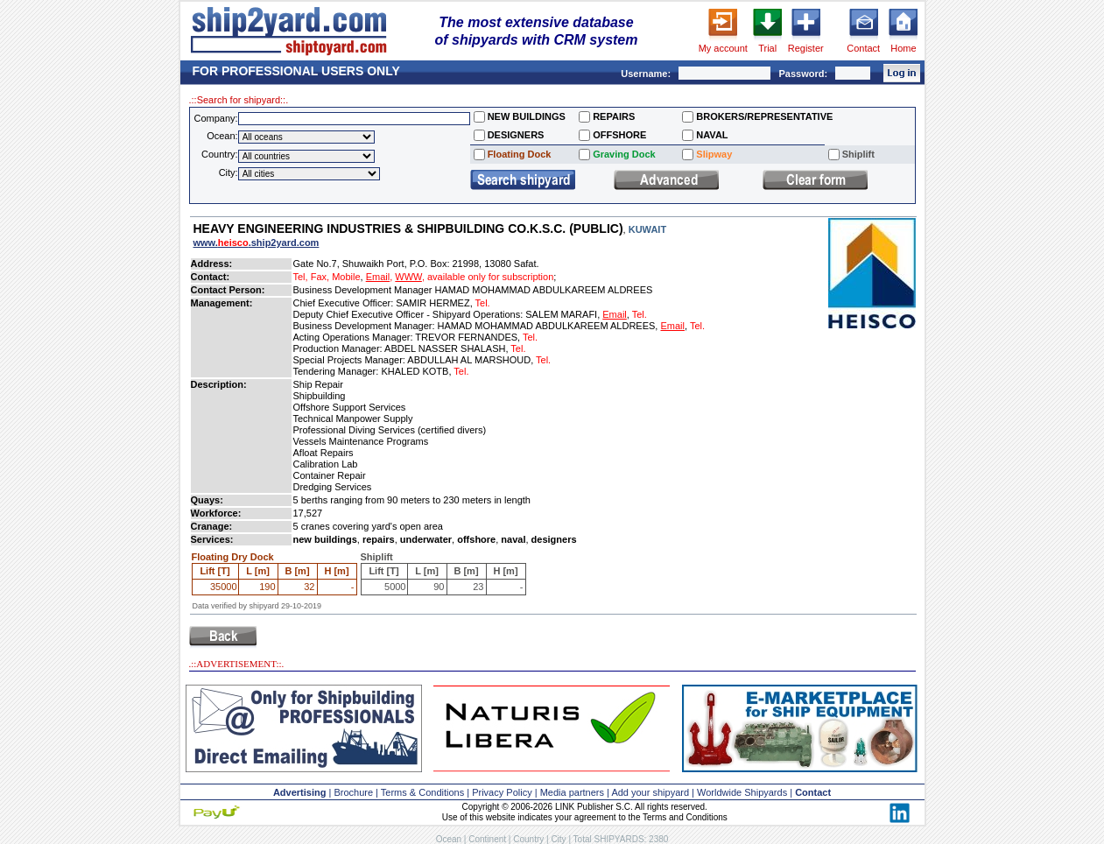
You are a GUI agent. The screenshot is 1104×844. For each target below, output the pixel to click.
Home (903, 48)
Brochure (353, 792)
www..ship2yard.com (256, 242)
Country (528, 839)
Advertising (300, 792)
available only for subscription (490, 276)
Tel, (300, 276)
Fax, (320, 276)
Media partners (572, 792)
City (558, 839)
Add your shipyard (650, 792)
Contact (863, 48)
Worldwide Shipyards (742, 792)
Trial (767, 48)
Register (806, 48)
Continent (487, 839)
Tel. (482, 303)
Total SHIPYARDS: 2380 (621, 839)
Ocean (448, 839)
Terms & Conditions (422, 792)
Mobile (346, 276)
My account (723, 48)
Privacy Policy (501, 792)
